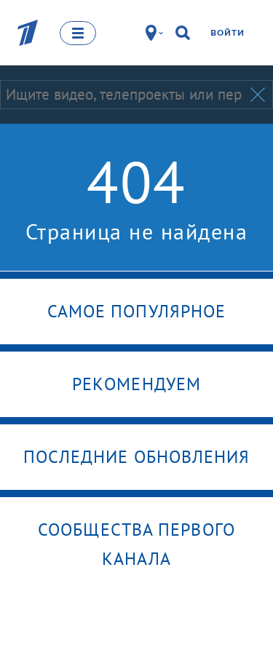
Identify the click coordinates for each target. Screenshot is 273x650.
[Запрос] (123, 95)
